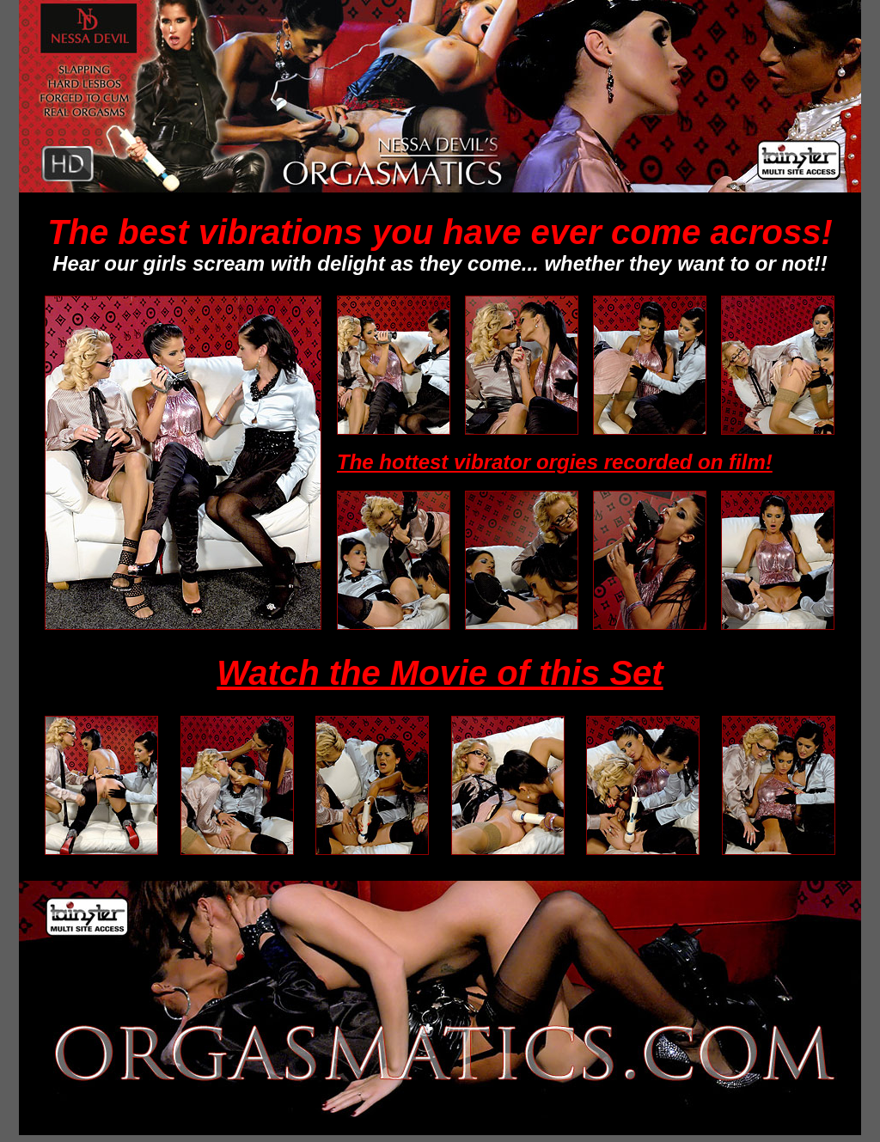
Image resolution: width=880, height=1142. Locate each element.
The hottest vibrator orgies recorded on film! (555, 461)
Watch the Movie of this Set (440, 673)
